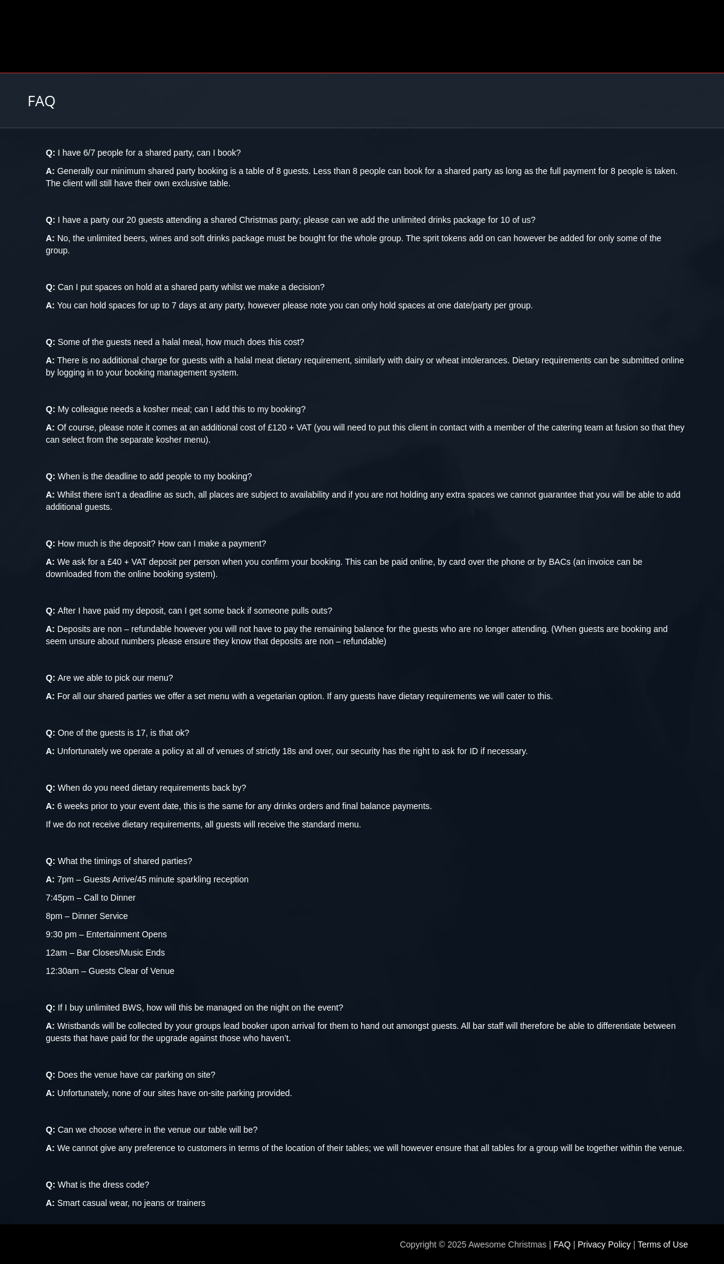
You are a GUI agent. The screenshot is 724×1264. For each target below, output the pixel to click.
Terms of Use (663, 1244)
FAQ (562, 1244)
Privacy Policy (604, 1244)
